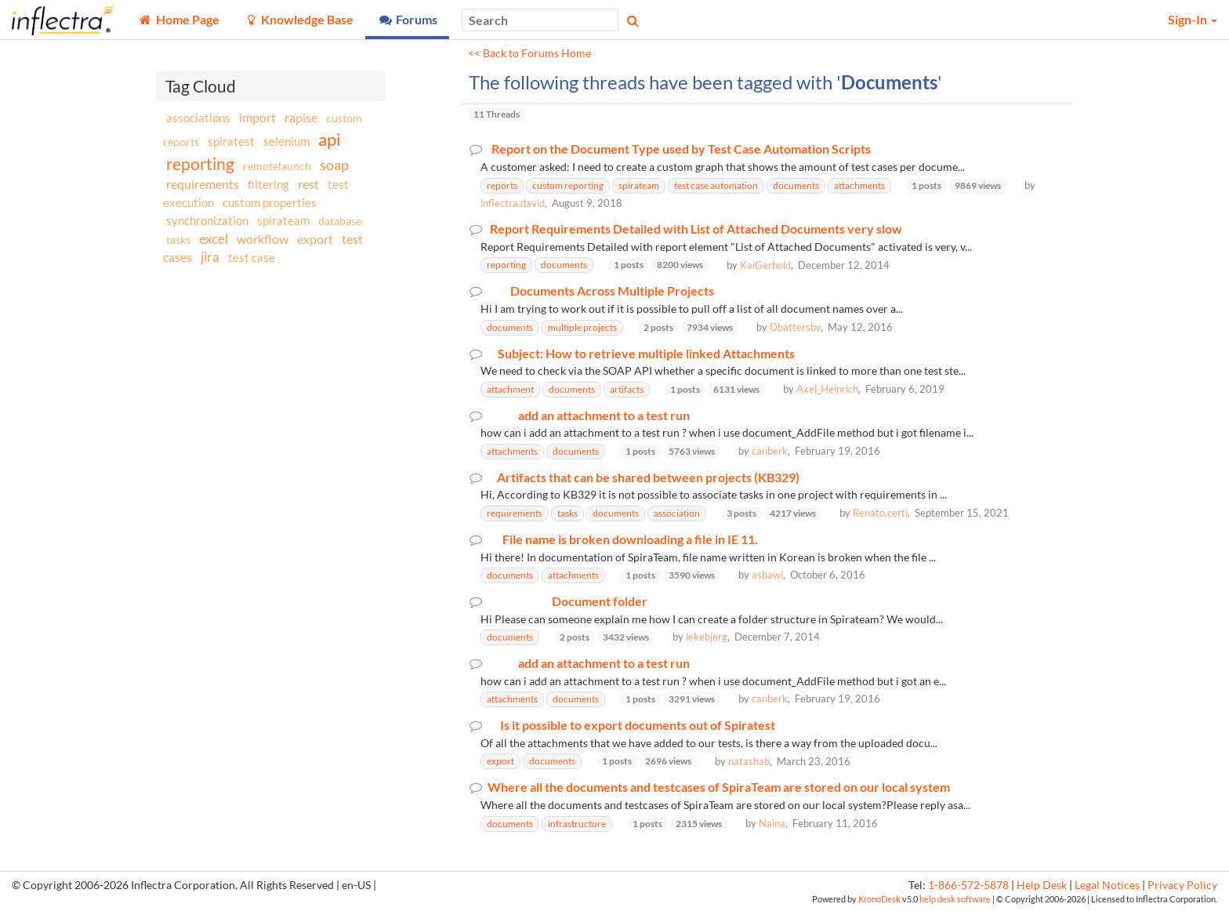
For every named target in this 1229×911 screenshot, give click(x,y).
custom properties (270, 202)
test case (251, 257)
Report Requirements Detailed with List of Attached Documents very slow (696, 229)
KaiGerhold (765, 265)
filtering (268, 184)
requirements (202, 183)
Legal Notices (1107, 885)
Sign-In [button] (1192, 19)
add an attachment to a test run (604, 415)
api (329, 139)
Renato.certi (880, 512)
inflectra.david (512, 203)
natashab (749, 761)
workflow (262, 238)
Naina (772, 823)
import (257, 117)
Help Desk (1042, 885)
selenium (286, 141)
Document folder (599, 601)
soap (334, 164)
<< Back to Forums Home (529, 53)
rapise (301, 117)
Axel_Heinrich (827, 389)
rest (308, 183)
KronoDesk (879, 899)
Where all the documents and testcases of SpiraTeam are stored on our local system (719, 787)
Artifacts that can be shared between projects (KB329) (648, 477)
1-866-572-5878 (968, 885)
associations (198, 118)
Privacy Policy (1182, 885)
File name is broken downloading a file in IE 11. (630, 539)
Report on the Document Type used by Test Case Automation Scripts (681, 149)
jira (210, 257)
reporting (200, 163)
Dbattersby (795, 327)
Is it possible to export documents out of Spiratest (637, 725)
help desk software (955, 899)
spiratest (231, 141)
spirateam (283, 220)
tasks (178, 239)
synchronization (207, 220)
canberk (770, 451)
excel (213, 238)
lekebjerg (706, 636)
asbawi (767, 574)
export (315, 239)
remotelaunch (277, 165)
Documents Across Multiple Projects (612, 291)
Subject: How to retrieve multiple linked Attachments (646, 354)
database (339, 220)
